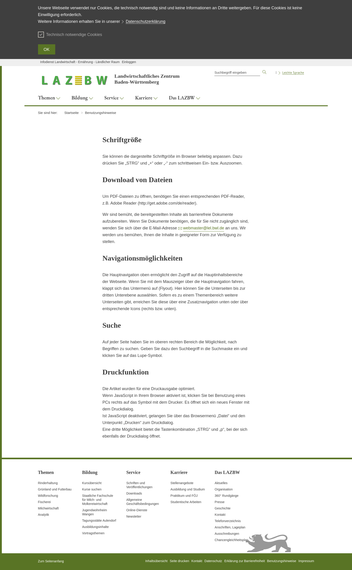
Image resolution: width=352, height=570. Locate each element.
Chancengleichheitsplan (231, 540)
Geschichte (222, 508)
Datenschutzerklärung (145, 21)
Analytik (43, 514)
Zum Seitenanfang (51, 561)
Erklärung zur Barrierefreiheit (244, 561)
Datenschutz (213, 561)
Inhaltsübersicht (156, 561)
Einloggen (129, 62)
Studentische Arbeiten (185, 502)
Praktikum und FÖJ (184, 495)
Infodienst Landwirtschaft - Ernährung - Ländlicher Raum (80, 62)
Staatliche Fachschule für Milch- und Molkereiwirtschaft (97, 500)
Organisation (223, 489)
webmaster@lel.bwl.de (203, 228)
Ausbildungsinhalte (95, 527)
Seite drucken (179, 561)
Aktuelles (221, 483)
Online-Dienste (136, 510)
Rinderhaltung (48, 483)
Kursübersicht (92, 483)
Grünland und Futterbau (55, 489)
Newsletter (133, 516)
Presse (220, 502)
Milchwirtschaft (48, 508)
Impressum (306, 561)
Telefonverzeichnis (228, 521)
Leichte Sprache (293, 73)
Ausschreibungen (227, 533)
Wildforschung (48, 495)
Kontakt (220, 514)
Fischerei (44, 502)
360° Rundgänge (226, 495)
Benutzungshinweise (281, 561)
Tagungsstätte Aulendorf (99, 520)
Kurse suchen (92, 489)
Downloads (134, 493)
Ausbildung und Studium (187, 489)
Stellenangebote (181, 483)
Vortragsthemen (93, 533)
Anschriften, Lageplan (230, 527)
